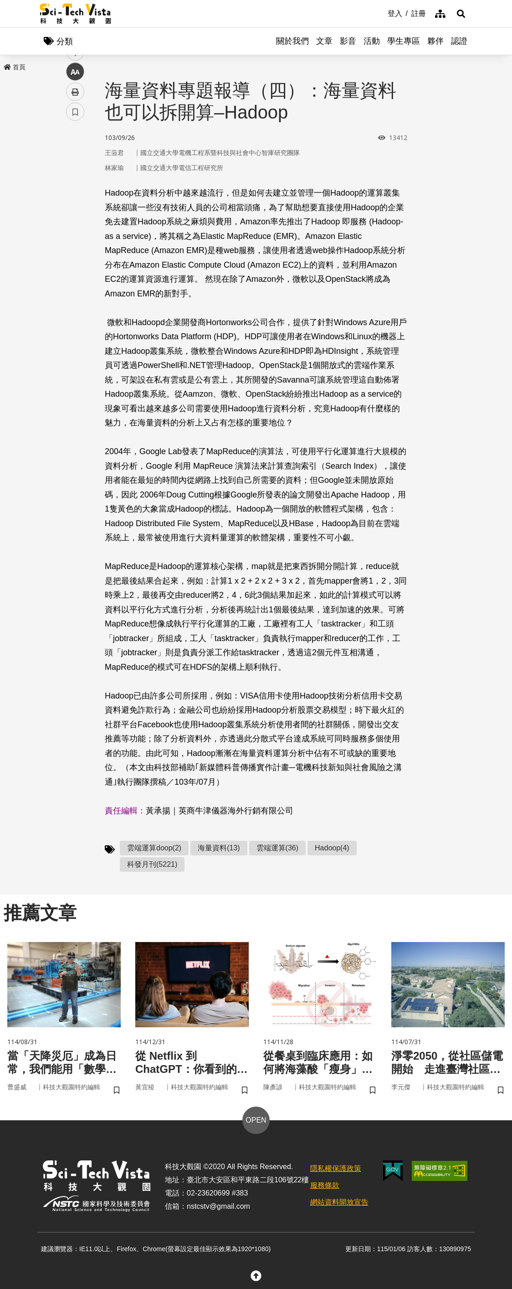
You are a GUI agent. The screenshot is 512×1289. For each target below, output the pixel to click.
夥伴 (435, 41)
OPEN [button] (256, 1120)
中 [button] (75, 234)
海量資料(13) (219, 848)
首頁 (15, 67)
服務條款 (324, 1185)
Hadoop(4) (332, 848)
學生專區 (403, 41)
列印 (75, 254)
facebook (75, 174)
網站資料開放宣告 (339, 1202)
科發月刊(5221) (152, 864)
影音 (348, 41)
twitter (75, 194)
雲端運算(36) (277, 848)
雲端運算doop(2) (154, 848)
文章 (324, 41)
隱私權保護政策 (335, 1168)
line (72, 214)
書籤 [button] (75, 274)
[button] (461, 13)
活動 (372, 41)
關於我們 (292, 41)
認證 (459, 41)
